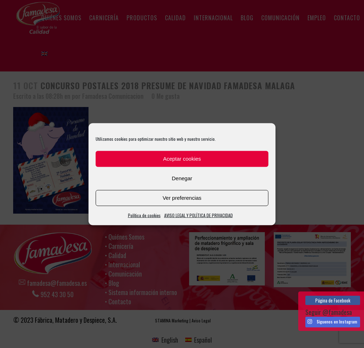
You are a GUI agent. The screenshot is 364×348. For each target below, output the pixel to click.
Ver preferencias (181, 198)
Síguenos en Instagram (332, 322)
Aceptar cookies (182, 159)
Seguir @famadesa (328, 312)
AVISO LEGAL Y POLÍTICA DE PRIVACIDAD (198, 215)
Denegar (182, 178)
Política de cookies (144, 215)
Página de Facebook (332, 300)
